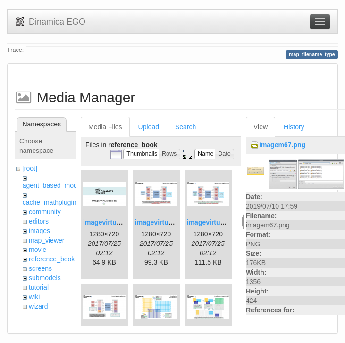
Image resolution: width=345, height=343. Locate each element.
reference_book (52, 259)
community (45, 212)
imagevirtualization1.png (121, 222)
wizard (38, 306)
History (294, 127)
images (39, 230)
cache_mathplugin (49, 202)
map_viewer (46, 240)
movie (37, 249)
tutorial (39, 287)
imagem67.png (282, 145)
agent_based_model (53, 185)
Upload (148, 127)
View (260, 127)
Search (185, 127)
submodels (45, 278)
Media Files (105, 127)
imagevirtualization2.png (173, 222)
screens (40, 268)
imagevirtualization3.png (225, 222)
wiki (34, 297)
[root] (29, 168)
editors (39, 221)
